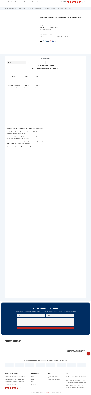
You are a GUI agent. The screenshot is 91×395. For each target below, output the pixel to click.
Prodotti (14, 8)
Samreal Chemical (8, 8)
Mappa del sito (48, 392)
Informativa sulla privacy (56, 392)
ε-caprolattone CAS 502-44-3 (9, 347)
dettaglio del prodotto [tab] (45, 58)
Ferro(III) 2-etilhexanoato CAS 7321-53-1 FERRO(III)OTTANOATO (34, 349)
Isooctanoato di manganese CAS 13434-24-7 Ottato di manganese (55, 349)
